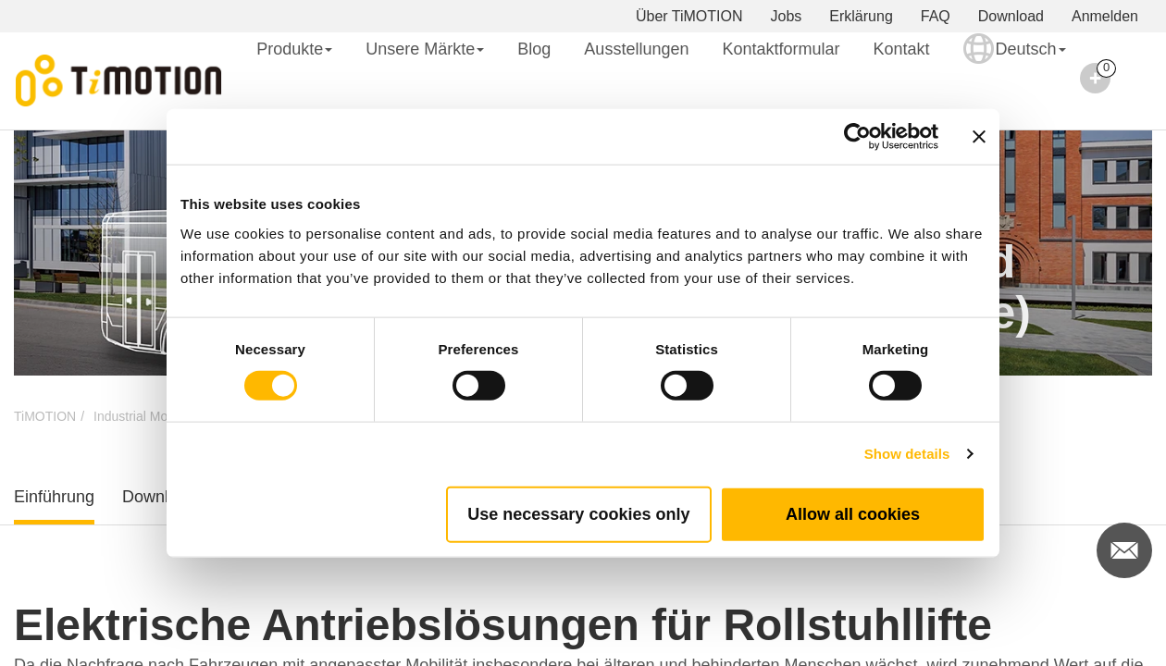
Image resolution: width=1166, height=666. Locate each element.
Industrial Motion (141, 416)
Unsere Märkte (425, 49)
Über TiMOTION (689, 16)
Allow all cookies (853, 513)
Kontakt (902, 49)
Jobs (786, 16)
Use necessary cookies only (578, 513)
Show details (907, 454)
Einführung (54, 496)
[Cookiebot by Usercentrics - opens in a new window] (857, 137)
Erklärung (860, 16)
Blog (534, 49)
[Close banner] (979, 136)
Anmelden (1105, 16)
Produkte (294, 49)
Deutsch (1014, 61)
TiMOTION (45, 416)
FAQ (935, 16)
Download (1011, 16)
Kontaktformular (780, 49)
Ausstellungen (636, 49)
